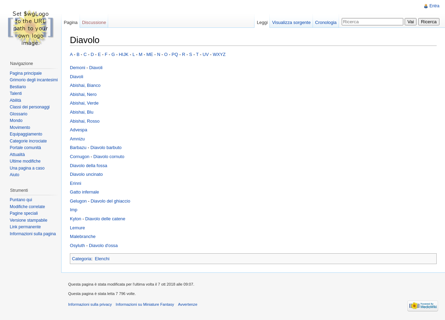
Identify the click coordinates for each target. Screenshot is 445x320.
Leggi (262, 22)
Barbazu (78, 147)
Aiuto (14, 174)
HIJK (124, 54)
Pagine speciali (24, 213)
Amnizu (77, 138)
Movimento (20, 127)
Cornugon (79, 156)
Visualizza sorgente (291, 22)
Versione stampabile (28, 220)
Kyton (75, 218)
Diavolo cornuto (109, 156)
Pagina (71, 22)
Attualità (17, 154)
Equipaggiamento (26, 134)
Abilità (15, 100)
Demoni (77, 67)
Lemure (77, 227)
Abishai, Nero (83, 94)
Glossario (18, 114)
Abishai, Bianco (85, 85)
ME (149, 54)
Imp (73, 209)
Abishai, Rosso (84, 121)
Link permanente (25, 226)
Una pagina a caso (27, 168)
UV (206, 54)
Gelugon (78, 201)
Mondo (16, 120)
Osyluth (77, 245)
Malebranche (83, 236)
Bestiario (18, 86)
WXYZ (219, 54)
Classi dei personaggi (30, 107)
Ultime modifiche (25, 161)
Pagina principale (26, 73)
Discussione (94, 22)
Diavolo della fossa (88, 165)
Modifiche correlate (27, 206)
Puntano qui (21, 199)
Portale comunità (25, 147)
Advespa (78, 129)
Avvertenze (187, 304)
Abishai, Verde (84, 103)
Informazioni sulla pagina (33, 233)
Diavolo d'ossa (103, 245)
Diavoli (95, 67)
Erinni (75, 183)
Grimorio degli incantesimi (34, 79)
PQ (175, 54)
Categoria (81, 258)
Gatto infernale (84, 192)
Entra (434, 5)
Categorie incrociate (28, 141)
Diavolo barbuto (106, 147)
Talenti (16, 93)
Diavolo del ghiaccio (110, 201)
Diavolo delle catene (105, 218)
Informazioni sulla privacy (90, 304)
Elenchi (102, 258)
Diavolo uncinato (86, 174)
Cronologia (326, 22)
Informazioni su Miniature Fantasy (145, 304)
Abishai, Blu (82, 112)
